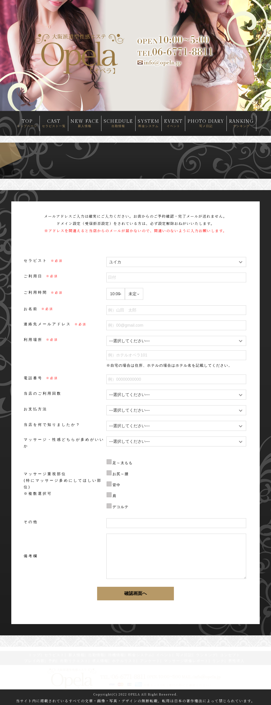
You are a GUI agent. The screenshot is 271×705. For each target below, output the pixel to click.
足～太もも (122, 463)
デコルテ (120, 507)
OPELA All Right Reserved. (153, 694)
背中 (116, 485)
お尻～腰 (120, 474)
